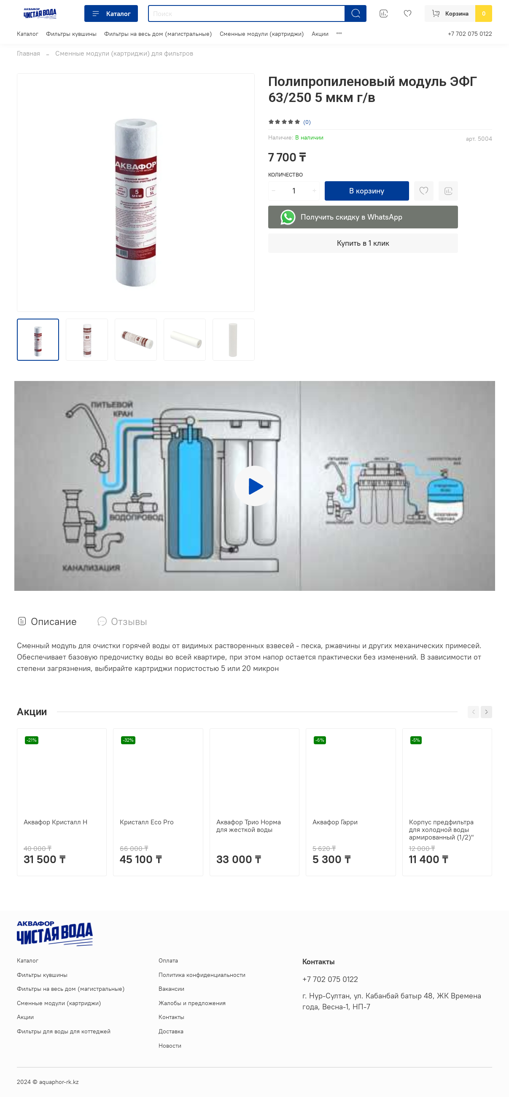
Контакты (171, 1017)
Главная (28, 53)
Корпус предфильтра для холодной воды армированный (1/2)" (441, 829)
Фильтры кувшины (71, 34)
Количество (285, 175)
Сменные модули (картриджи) (262, 34)
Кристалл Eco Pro (147, 822)
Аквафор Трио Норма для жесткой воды (248, 826)
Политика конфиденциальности (202, 975)
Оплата (168, 960)
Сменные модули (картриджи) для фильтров (124, 53)
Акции (320, 34)
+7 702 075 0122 (470, 34)
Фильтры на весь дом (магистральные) (158, 34)
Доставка (171, 1031)
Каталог (111, 13)
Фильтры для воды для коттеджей (63, 1031)
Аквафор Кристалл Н (55, 822)
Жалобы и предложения (192, 1003)
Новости (170, 1045)
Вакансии (171, 988)
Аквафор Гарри (335, 822)
